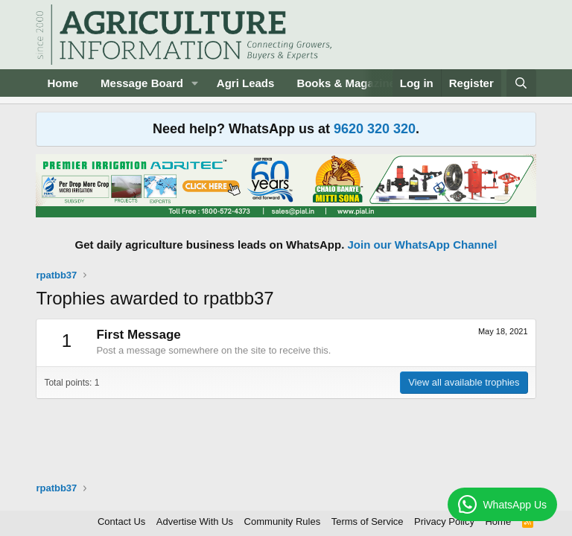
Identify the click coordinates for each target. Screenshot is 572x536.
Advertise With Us (194, 521)
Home (62, 83)
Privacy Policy (444, 521)
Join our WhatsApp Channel (423, 244)
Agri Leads (246, 83)
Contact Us (121, 521)
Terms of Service (367, 521)
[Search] (521, 83)
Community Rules (282, 521)
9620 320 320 (375, 128)
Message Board (142, 83)
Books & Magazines (348, 83)
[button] (195, 83)
